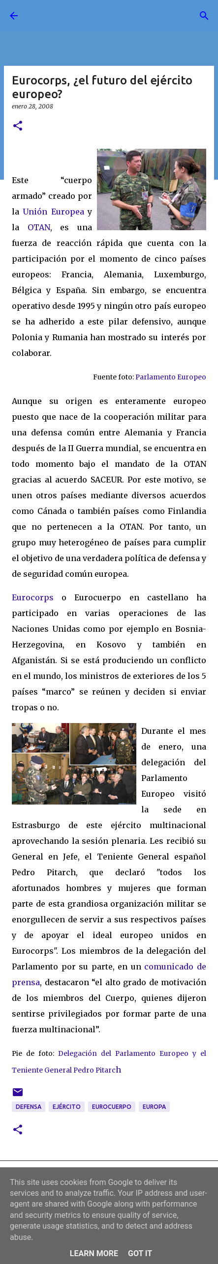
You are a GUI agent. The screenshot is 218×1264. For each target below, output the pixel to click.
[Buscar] (204, 15)
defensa (28, 1106)
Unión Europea (53, 211)
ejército (67, 1106)
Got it (140, 1253)
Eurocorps (33, 597)
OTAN (39, 227)
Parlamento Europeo (170, 377)
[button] (18, 126)
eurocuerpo (111, 1106)
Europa (154, 1106)
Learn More (94, 1253)
